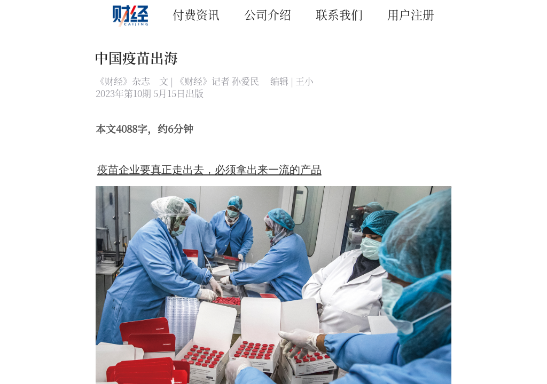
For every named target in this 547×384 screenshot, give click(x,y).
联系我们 (339, 14)
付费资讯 (196, 14)
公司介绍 (267, 14)
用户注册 (410, 14)
